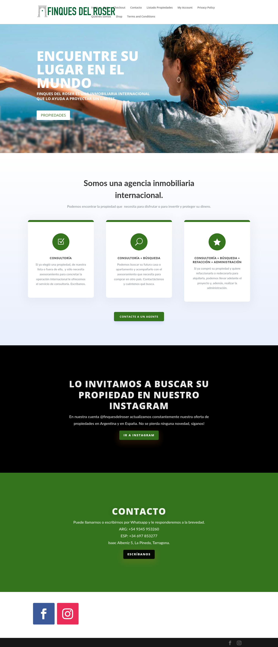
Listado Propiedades (160, 7)
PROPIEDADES (53, 115)
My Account (184, 7)
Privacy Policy (206, 7)
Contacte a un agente (139, 316)
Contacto (136, 7)
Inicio (94, 7)
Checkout (119, 7)
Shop (119, 16)
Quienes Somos (101, 16)
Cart (105, 7)
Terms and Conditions (141, 16)
